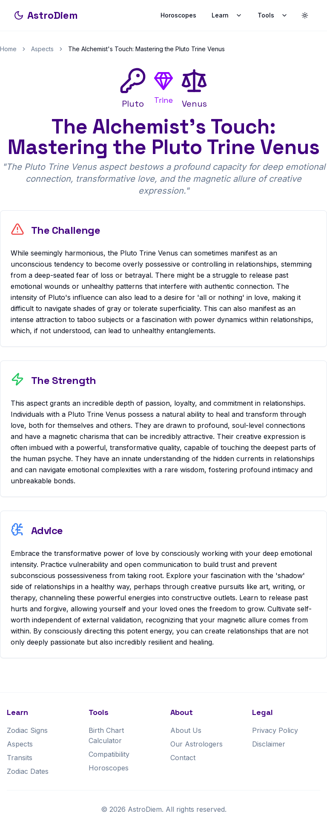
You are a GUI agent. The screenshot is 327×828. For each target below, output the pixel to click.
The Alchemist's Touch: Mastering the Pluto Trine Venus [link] (146, 48)
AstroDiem (46, 15)
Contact (182, 757)
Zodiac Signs (27, 730)
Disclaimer (268, 744)
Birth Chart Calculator (106, 735)
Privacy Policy (275, 730)
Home (8, 48)
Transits (19, 757)
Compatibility (109, 754)
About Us (185, 730)
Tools (273, 15)
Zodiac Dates (28, 771)
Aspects (42, 48)
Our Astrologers (196, 744)
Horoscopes (178, 15)
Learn (227, 15)
